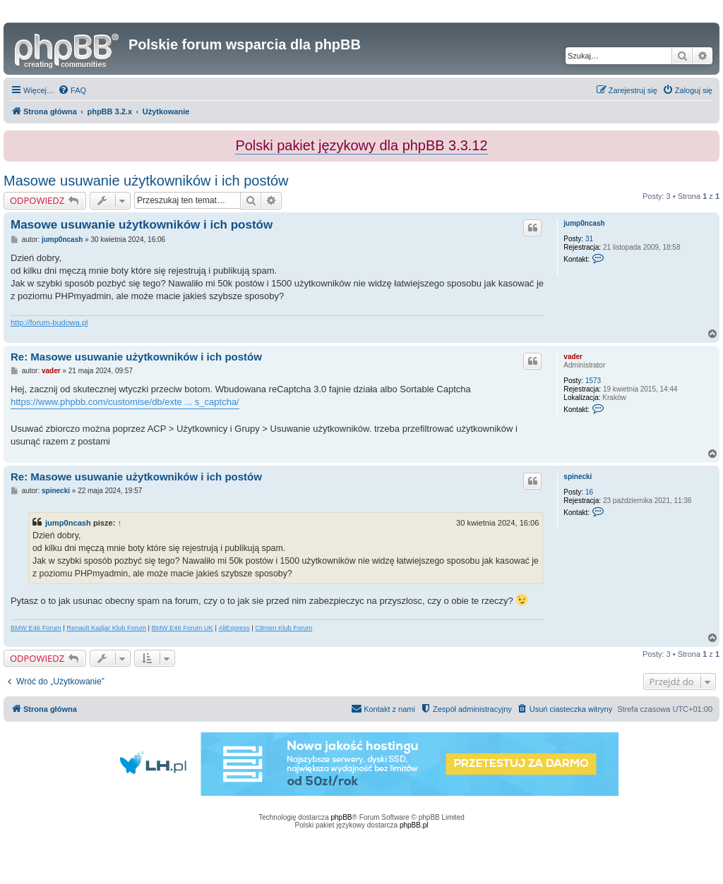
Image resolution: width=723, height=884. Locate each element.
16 (589, 492)
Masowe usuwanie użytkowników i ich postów (146, 180)
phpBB (341, 817)
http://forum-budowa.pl (49, 322)
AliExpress (233, 627)
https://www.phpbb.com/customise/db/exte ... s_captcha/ (125, 401)
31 (589, 239)
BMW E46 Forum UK (182, 627)
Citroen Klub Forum (283, 627)
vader (572, 357)
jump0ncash (583, 223)
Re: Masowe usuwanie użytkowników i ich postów (136, 357)
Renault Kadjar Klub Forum (106, 627)
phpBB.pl (414, 825)
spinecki (577, 476)
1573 (593, 381)
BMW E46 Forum (36, 627)
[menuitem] (72, 90)
